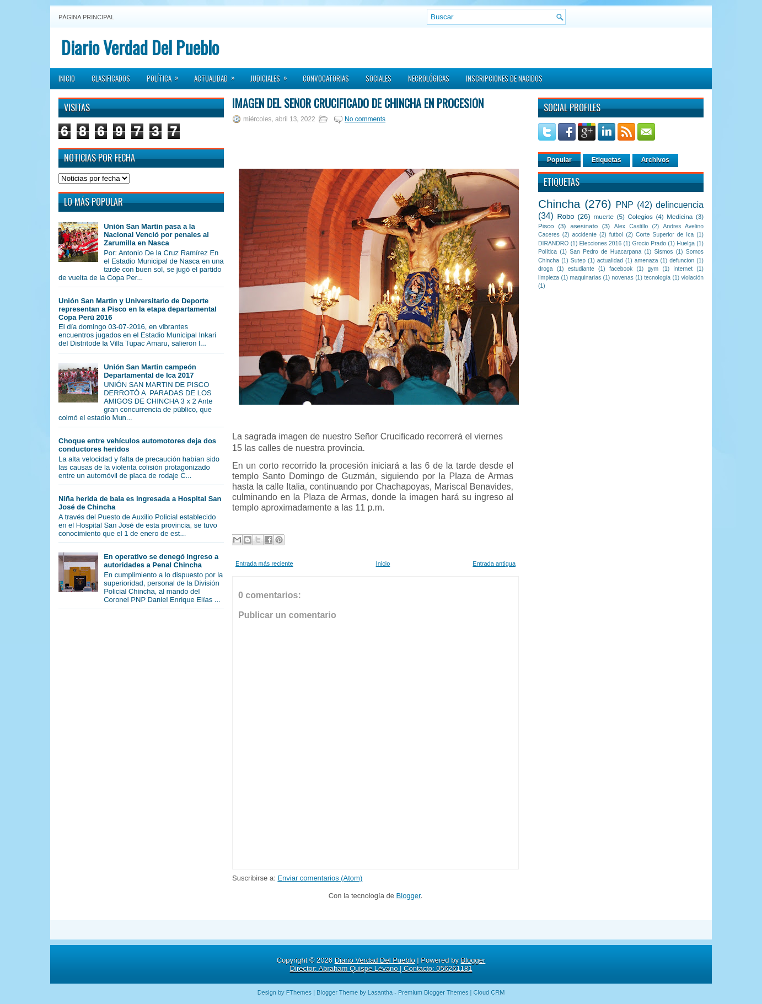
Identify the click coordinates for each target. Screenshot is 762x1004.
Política (166, 75)
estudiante (581, 269)
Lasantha (380, 992)
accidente (584, 235)
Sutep (578, 260)
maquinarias (586, 278)
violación (692, 278)
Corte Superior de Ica (665, 235)
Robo (565, 216)
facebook (620, 269)
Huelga (686, 243)
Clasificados (111, 78)
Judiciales (272, 75)
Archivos (655, 160)
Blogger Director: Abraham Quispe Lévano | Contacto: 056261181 (388, 964)
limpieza (548, 278)
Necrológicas (428, 78)
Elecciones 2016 (600, 243)
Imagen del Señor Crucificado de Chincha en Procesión (358, 103)
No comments (365, 119)
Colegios (639, 216)
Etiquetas (606, 160)
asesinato (584, 225)
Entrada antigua (494, 563)
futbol (616, 235)
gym (653, 269)
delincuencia (680, 205)
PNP (625, 205)
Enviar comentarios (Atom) (319, 878)
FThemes (299, 992)
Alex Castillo (631, 226)
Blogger (408, 896)
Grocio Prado (649, 243)
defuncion (681, 260)
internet (683, 269)
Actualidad (218, 75)
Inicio (66, 78)
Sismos (663, 252)
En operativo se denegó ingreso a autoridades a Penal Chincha (161, 560)
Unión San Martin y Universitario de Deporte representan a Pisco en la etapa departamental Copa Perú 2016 (137, 309)
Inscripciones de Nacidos (504, 78)
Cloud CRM (489, 992)
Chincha (559, 203)
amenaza (646, 260)
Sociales (378, 78)
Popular (559, 160)
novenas (623, 278)
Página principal (86, 17)
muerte (604, 216)
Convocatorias (326, 78)
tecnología (657, 278)
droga (545, 269)
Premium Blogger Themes (433, 992)
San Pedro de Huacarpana (605, 252)
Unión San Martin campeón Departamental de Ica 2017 (150, 371)
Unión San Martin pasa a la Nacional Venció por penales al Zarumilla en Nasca (156, 234)
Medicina (680, 216)
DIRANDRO (553, 243)
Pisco (546, 225)
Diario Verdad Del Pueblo (140, 47)
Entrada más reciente (264, 563)
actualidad (610, 260)
